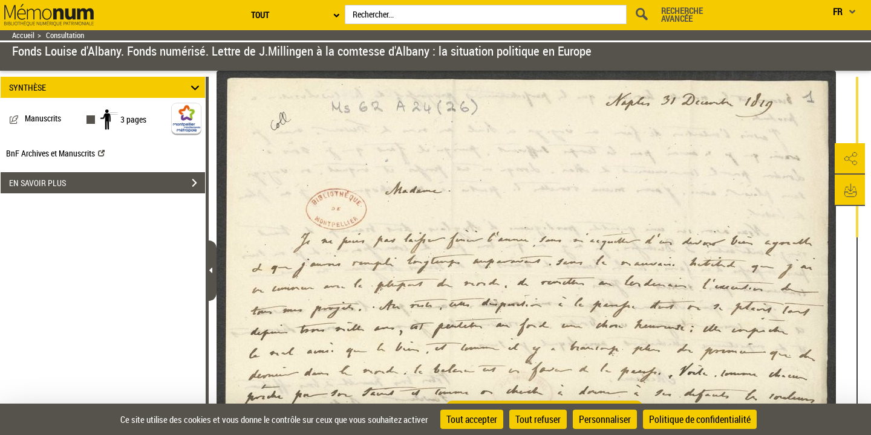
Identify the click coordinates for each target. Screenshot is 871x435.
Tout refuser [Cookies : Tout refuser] (538, 419)
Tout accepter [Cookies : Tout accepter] (471, 419)
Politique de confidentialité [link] (700, 419)
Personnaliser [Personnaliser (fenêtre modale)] (605, 419)
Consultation (65, 35)
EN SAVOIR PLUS (107, 183)
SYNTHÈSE (106, 87)
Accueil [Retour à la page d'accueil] (23, 35)
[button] (850, 159)
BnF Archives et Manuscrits (55, 153)
